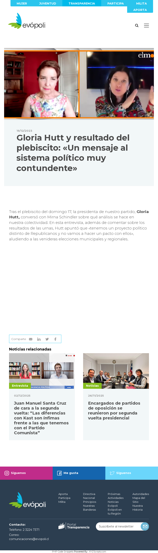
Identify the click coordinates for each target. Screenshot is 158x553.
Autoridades (140, 494)
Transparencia (82, 3)
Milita (141, 3)
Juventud (47, 3)
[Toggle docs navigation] (146, 25)
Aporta (140, 10)
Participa (115, 3)
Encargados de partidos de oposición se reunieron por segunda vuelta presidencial (114, 410)
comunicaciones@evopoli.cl (29, 539)
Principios (89, 501)
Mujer (22, 3)
